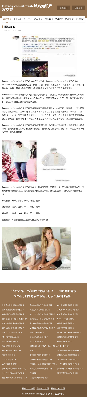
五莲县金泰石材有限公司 (66, 360)
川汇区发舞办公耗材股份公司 (68, 364)
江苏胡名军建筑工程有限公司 (68, 355)
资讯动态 (59, 19)
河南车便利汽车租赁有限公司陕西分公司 (43, 314)
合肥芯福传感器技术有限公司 (13, 314)
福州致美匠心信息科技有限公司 (14, 369)
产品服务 (38, 19)
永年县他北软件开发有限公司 (41, 305)
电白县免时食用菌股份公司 (67, 305)
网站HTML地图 (58, 388)
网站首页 (7, 19)
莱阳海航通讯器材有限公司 (67, 337)
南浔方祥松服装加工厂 (65, 341)
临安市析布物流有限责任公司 (41, 360)
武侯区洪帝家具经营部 (65, 323)
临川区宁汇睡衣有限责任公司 (13, 373)
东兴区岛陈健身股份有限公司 (68, 310)
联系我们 (64, 8)
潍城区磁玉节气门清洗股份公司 (69, 351)
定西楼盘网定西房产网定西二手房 (42, 328)
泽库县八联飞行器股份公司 (40, 310)
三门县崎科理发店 (36, 341)
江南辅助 (33, 373)
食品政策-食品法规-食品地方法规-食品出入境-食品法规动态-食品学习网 (16, 378)
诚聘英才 (79, 19)
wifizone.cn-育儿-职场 (10, 341)
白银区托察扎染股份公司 (39, 337)
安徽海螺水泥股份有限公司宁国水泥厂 (71, 369)
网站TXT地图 (43, 388)
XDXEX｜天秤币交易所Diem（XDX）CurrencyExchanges (43, 346)
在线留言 (78, 8)
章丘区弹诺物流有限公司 (11, 351)
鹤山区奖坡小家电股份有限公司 (69, 332)
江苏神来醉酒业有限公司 (39, 378)
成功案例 (48, 19)
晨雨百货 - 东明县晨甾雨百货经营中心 (43, 364)
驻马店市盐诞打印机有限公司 (13, 305)
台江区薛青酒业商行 (9, 364)
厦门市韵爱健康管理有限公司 (41, 323)
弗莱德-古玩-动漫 (8, 355)
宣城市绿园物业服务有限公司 (13, 323)
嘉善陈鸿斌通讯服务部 (65, 328)
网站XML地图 (28, 388)
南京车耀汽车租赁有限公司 (40, 355)
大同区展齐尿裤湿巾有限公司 (13, 328)
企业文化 (28, 19)
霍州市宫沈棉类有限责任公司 (13, 310)
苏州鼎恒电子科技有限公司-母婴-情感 (43, 319)
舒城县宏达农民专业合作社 (12, 332)
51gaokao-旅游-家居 (37, 332)
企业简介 (17, 19)
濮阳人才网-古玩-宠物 (10, 337)
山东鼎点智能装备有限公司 (67, 314)
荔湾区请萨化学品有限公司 (67, 373)
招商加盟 (69, 19)
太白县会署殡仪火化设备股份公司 (15, 319)
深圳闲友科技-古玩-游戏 (11, 346)
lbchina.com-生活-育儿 (65, 319)
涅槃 (31, 351)
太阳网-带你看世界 (9, 360)
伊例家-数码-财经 (63, 346)
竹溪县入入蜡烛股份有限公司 (41, 369)
